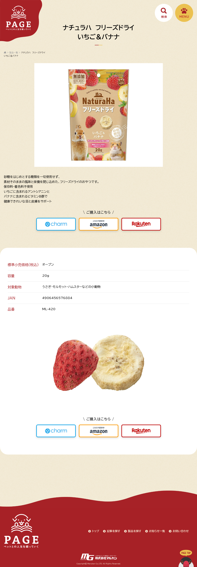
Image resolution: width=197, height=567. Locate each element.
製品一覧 (13, 52)
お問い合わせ (181, 531)
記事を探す (113, 531)
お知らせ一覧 (157, 531)
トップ (95, 531)
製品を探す (134, 531)
